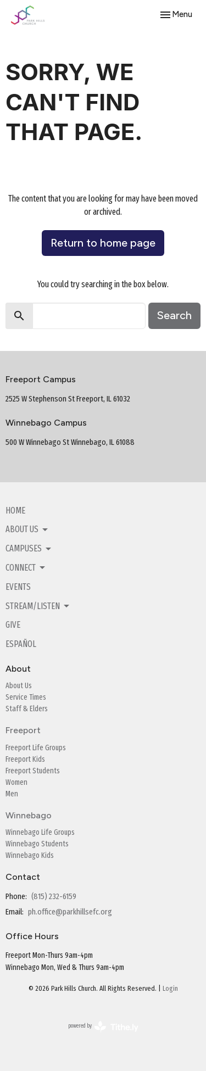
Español (20, 644)
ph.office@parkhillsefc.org (70, 912)
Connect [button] (26, 567)
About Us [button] (27, 529)
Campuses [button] (29, 548)
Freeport (23, 730)
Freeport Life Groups (35, 747)
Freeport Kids (25, 759)
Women (16, 782)
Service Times (25, 697)
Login (170, 988)
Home (15, 510)
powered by (103, 1027)
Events (18, 587)
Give (12, 625)
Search (174, 315)
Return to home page (103, 242)
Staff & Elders (26, 708)
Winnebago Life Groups (40, 832)
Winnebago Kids (29, 855)
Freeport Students (32, 771)
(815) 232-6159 (53, 896)
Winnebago (28, 815)
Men (11, 794)
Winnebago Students (37, 844)
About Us (18, 685)
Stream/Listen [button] (38, 606)
